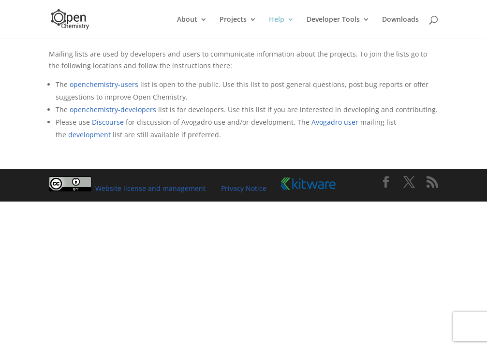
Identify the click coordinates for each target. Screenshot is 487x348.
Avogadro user (334, 122)
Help (276, 20)
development (89, 134)
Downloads (400, 20)
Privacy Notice (243, 188)
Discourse (108, 122)
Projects (233, 20)
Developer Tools (333, 20)
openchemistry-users (104, 84)
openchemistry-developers (113, 109)
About (187, 20)
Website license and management (150, 188)
